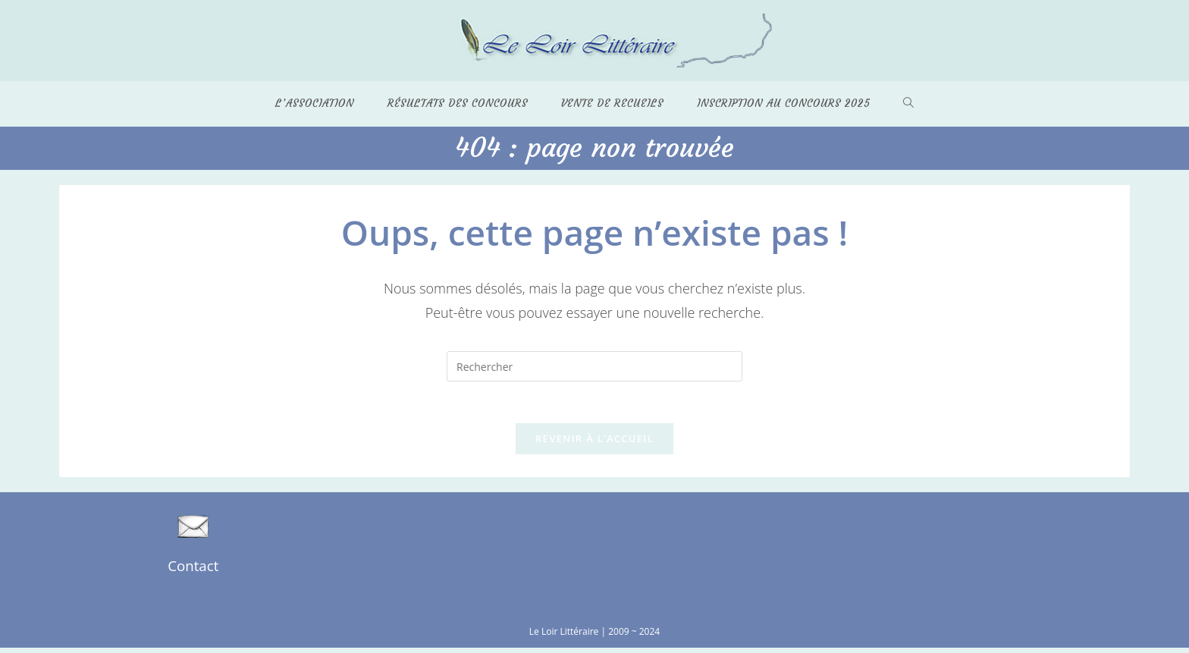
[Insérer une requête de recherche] (594, 367)
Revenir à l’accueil (594, 443)
